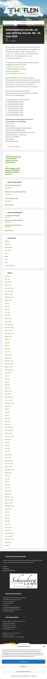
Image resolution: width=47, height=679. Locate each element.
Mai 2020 (7, 482)
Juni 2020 (7, 479)
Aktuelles (13, 41)
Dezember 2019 (9, 497)
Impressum (33, 676)
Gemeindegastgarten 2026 (13, 185)
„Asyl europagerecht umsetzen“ (16, 73)
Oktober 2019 (8, 503)
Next (6, 166)
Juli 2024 (7, 339)
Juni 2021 (7, 445)
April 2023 (7, 385)
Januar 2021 (8, 457)
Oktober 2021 (8, 433)
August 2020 (8, 473)
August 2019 (8, 509)
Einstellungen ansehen (23, 672)
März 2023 (7, 388)
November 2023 (9, 364)
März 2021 (7, 451)
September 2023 (9, 370)
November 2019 (9, 500)
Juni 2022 (7, 412)
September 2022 (9, 403)
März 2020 (7, 488)
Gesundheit (8, 250)
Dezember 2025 (9, 288)
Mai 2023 (7, 382)
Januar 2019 (8, 530)
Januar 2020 (8, 494)
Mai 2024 (7, 345)
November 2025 (9, 291)
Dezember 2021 (9, 427)
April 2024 (7, 348)
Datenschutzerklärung (24, 676)
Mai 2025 (7, 309)
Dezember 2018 (9, 533)
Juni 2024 (7, 342)
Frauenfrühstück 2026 (11, 198)
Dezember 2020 (9, 460)
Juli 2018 (7, 545)
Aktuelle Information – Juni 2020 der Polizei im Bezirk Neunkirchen (13, 159)
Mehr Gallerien (9, 205)
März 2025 (7, 315)
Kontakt (5, 566)
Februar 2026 (8, 282)
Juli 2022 (7, 409)
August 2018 (8, 542)
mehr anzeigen (9, 230)
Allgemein (18, 146)
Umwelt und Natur (9, 265)
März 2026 (7, 279)
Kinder (6, 256)
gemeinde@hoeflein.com (13, 607)
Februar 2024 (8, 355)
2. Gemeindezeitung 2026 (12, 215)
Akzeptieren (23, 661)
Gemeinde (7, 244)
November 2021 (9, 430)
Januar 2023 (8, 394)
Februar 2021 (8, 454)
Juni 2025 (7, 306)
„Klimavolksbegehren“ (13, 71)
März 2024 (7, 352)
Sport (6, 262)
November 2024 (9, 327)
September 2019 (9, 506)
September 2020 (9, 470)
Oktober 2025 (8, 294)
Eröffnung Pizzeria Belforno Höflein (15, 192)
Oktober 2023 (8, 367)
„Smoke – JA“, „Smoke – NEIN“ (15, 67)
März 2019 (7, 524)
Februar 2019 (8, 527)
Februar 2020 (8, 491)
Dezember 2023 (9, 361)
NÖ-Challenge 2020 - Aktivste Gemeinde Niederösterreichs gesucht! (13, 171)
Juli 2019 (7, 512)
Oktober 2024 (8, 330)
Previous (8, 154)
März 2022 (7, 421)
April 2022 (7, 418)
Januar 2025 (8, 321)
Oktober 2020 (8, 466)
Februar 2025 (8, 318)
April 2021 (7, 448)
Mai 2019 (7, 518)
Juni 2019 (7, 515)
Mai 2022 (7, 415)
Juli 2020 (7, 476)
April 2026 (7, 276)
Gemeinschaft (8, 247)
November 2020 (9, 463)
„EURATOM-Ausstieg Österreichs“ (16, 69)
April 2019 (7, 521)
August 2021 (8, 439)
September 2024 (9, 333)
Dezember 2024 (9, 324)
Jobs (6, 253)
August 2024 (8, 336)
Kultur (6, 259)
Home (7, 41)
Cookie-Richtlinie (14, 676)
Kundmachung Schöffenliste (13, 225)
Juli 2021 (7, 442)
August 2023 (8, 373)
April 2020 (7, 485)
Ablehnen (23, 667)
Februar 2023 (8, 391)
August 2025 (8, 300)
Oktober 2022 (8, 400)
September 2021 (9, 436)
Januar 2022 (8, 424)
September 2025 (9, 297)
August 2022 (8, 406)
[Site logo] (23, 17)
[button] (44, 646)
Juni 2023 (7, 379)
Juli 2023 (7, 376)
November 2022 (9, 397)
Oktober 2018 (8, 536)
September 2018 (9, 539)
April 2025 (7, 312)
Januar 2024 (8, 358)
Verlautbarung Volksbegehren (14, 220)
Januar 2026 (8, 285)
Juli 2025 (7, 303)
